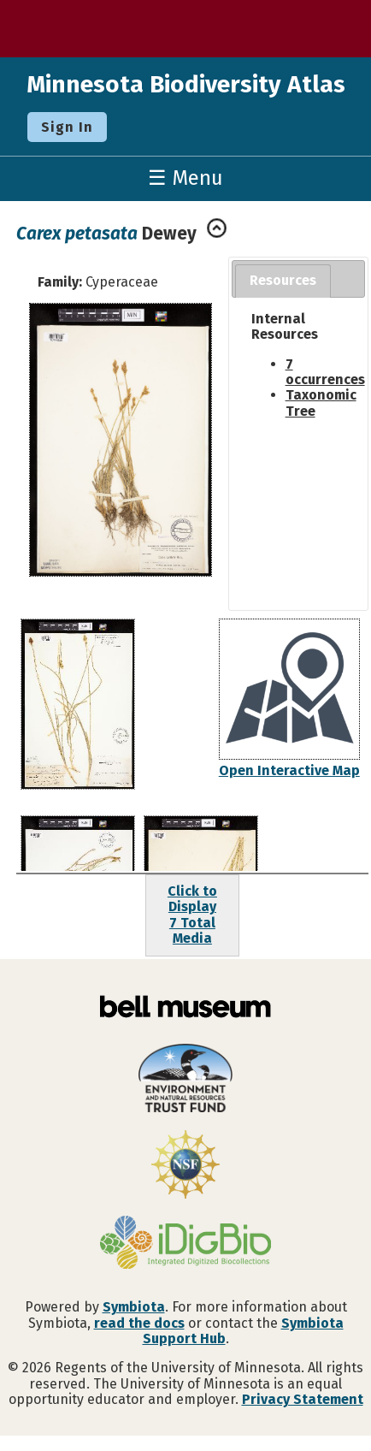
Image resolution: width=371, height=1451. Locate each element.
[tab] (283, 281)
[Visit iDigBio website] (185, 1244)
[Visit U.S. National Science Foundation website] (185, 1166)
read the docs (139, 1323)
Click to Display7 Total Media (192, 914)
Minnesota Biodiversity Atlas (185, 84)
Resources (283, 280)
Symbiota (134, 1307)
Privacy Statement (302, 1399)
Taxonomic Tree (321, 402)
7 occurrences (325, 372)
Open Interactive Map (289, 770)
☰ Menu (185, 178)
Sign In (67, 127)
